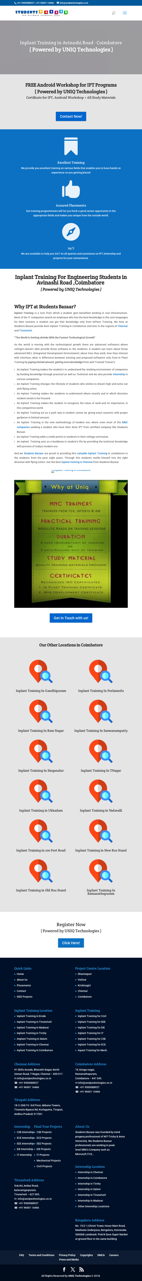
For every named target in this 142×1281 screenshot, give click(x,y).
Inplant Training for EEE (92, 1021)
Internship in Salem (89, 1189)
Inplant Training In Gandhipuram (41, 691)
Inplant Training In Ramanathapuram (101, 892)
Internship (119, 374)
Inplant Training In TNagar (101, 770)
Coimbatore (85, 996)
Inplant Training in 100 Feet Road (41, 850)
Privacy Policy (67, 1255)
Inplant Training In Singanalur (41, 770)
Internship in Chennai (90, 1172)
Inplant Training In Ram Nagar (41, 730)
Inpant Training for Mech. (93, 1050)
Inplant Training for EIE (91, 1027)
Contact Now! (71, 116)
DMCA (101, 1255)
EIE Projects (44, 1149)
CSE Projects (44, 1132)
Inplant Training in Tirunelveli (34, 1021)
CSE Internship (25, 1132)
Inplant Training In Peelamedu (101, 691)
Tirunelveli (25, 330)
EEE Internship (25, 1143)
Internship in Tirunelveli (92, 1194)
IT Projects (43, 1154)
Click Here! (71, 943)
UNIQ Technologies (79, 1275)
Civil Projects (44, 1166)
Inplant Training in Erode (31, 1016)
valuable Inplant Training (92, 453)
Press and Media (69, 1259)
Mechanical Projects (49, 1160)
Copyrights (86, 1255)
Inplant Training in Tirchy (31, 1033)
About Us (22, 979)
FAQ (21, 1255)
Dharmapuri (85, 973)
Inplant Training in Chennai (33, 1044)
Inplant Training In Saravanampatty (101, 730)
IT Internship (24, 1154)
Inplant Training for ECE (92, 1044)
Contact (21, 990)
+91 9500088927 (25, 3)
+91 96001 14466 (45, 3)
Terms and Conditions (41, 1255)
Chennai (123, 326)
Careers (114, 1255)
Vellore (82, 979)
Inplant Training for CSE (92, 1038)
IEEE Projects (24, 996)
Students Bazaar (34, 453)
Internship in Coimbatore (92, 1177)
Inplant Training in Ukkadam (41, 810)
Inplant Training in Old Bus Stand (41, 890)
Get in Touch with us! (71, 618)
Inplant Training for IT (91, 1033)
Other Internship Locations (93, 1206)
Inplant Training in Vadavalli (101, 810)
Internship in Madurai (90, 1200)
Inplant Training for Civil (92, 1016)
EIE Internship (25, 1149)
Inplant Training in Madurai (33, 1027)
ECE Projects (44, 1137)
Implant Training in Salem (32, 1038)
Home (20, 973)
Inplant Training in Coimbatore (35, 1050)
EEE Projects (44, 1143)
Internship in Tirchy (89, 1183)
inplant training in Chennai (77, 462)
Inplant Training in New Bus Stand (101, 850)
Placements (24, 985)
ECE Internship (25, 1137)
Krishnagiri (84, 985)
